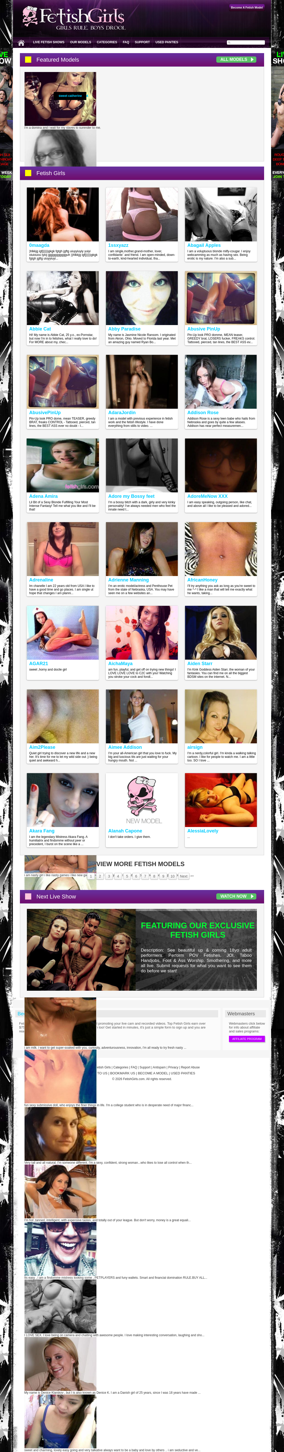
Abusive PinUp (203, 329)
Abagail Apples (204, 245)
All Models (233, 59)
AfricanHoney (202, 580)
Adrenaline (41, 580)
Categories (107, 42)
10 (173, 876)
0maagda (39, 245)
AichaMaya (120, 663)
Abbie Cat (40, 329)
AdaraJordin (122, 412)
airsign (195, 747)
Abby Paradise (124, 329)
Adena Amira (43, 496)
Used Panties (167, 42)
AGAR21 (38, 663)
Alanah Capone (125, 830)
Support (142, 42)
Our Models (80, 42)
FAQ (126, 42)
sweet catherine (70, 96)
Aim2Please (42, 747)
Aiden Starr (199, 663)
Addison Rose (203, 412)
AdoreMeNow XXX (207, 496)
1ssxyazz (118, 245)
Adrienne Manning (128, 580)
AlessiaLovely (202, 830)
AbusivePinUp (45, 412)
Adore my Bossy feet (131, 496)
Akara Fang (42, 830)
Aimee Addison (125, 747)
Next (184, 876)
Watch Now (233, 896)
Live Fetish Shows (48, 42)
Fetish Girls (50, 173)
